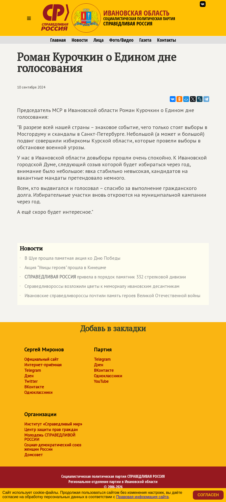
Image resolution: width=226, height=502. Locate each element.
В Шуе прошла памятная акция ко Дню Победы (70, 259)
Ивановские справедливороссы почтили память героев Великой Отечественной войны (110, 296)
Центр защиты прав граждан (51, 429)
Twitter (30, 381)
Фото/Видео (121, 40)
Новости (80, 40)
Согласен (208, 495)
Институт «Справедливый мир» (53, 424)
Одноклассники (38, 392)
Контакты (166, 40)
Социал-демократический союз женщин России (52, 447)
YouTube (101, 381)
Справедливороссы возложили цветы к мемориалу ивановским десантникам (99, 287)
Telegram (32, 370)
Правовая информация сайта (142, 497)
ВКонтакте (34, 387)
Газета (145, 40)
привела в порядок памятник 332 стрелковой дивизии (103, 278)
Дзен (28, 376)
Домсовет (33, 455)
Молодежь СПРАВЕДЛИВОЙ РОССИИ (49, 437)
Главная (58, 40)
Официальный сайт (41, 359)
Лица (98, 40)
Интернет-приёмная (42, 365)
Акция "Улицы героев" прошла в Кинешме (63, 268)
